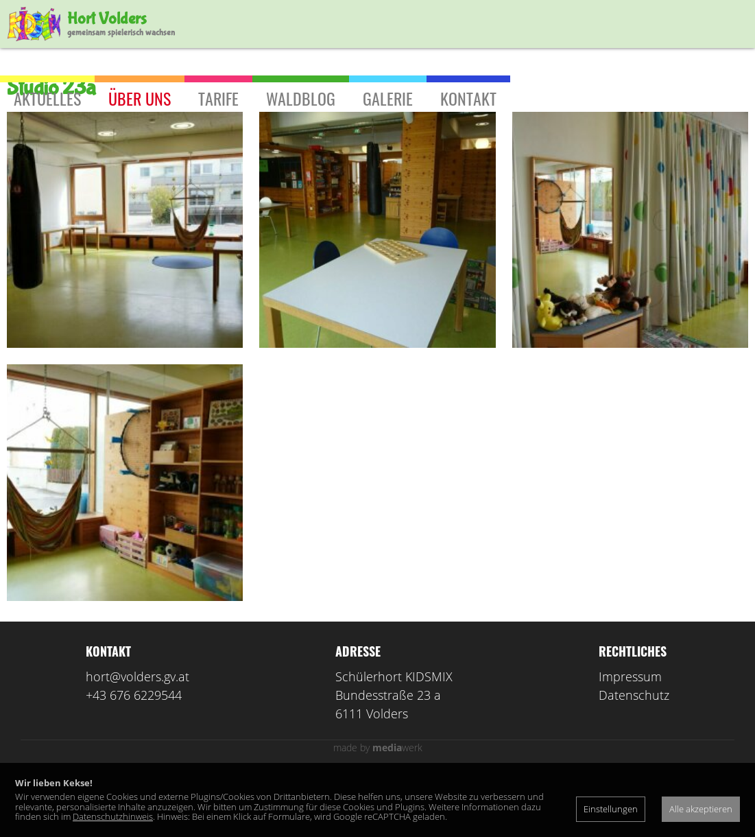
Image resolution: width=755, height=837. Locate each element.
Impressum (630, 738)
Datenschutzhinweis (113, 816)
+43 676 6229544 (134, 756)
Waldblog (300, 98)
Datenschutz (634, 756)
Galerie (388, 98)
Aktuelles (47, 98)
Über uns (139, 98)
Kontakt (468, 98)
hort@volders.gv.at (137, 738)
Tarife (218, 98)
